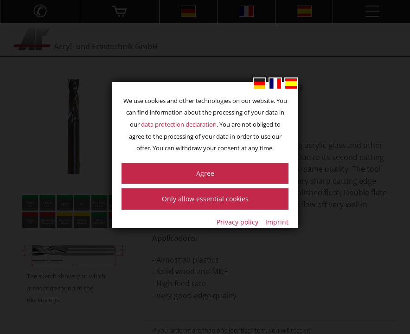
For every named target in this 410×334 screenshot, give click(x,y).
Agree (205, 173)
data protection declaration (179, 124)
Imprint (276, 222)
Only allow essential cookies (205, 198)
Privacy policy (237, 222)
